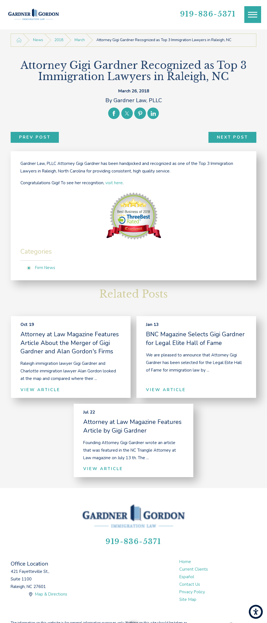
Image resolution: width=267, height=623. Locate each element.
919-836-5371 (208, 14)
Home (185, 561)
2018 (58, 40)
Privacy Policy (192, 592)
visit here (114, 183)
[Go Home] (19, 40)
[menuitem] (217, 562)
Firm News (45, 267)
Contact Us (189, 584)
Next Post (232, 137)
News (38, 40)
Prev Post (34, 137)
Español (186, 577)
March (80, 40)
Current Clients (193, 569)
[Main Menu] (252, 14)
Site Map (187, 599)
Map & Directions (51, 594)
